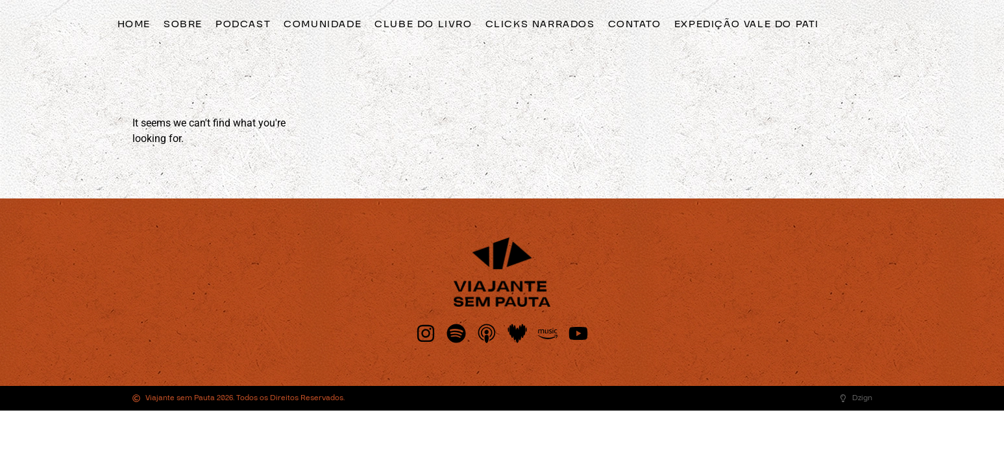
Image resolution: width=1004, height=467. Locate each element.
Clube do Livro (423, 24)
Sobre (183, 24)
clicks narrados (540, 24)
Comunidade (322, 24)
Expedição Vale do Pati (746, 24)
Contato (634, 24)
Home (134, 24)
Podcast (243, 24)
